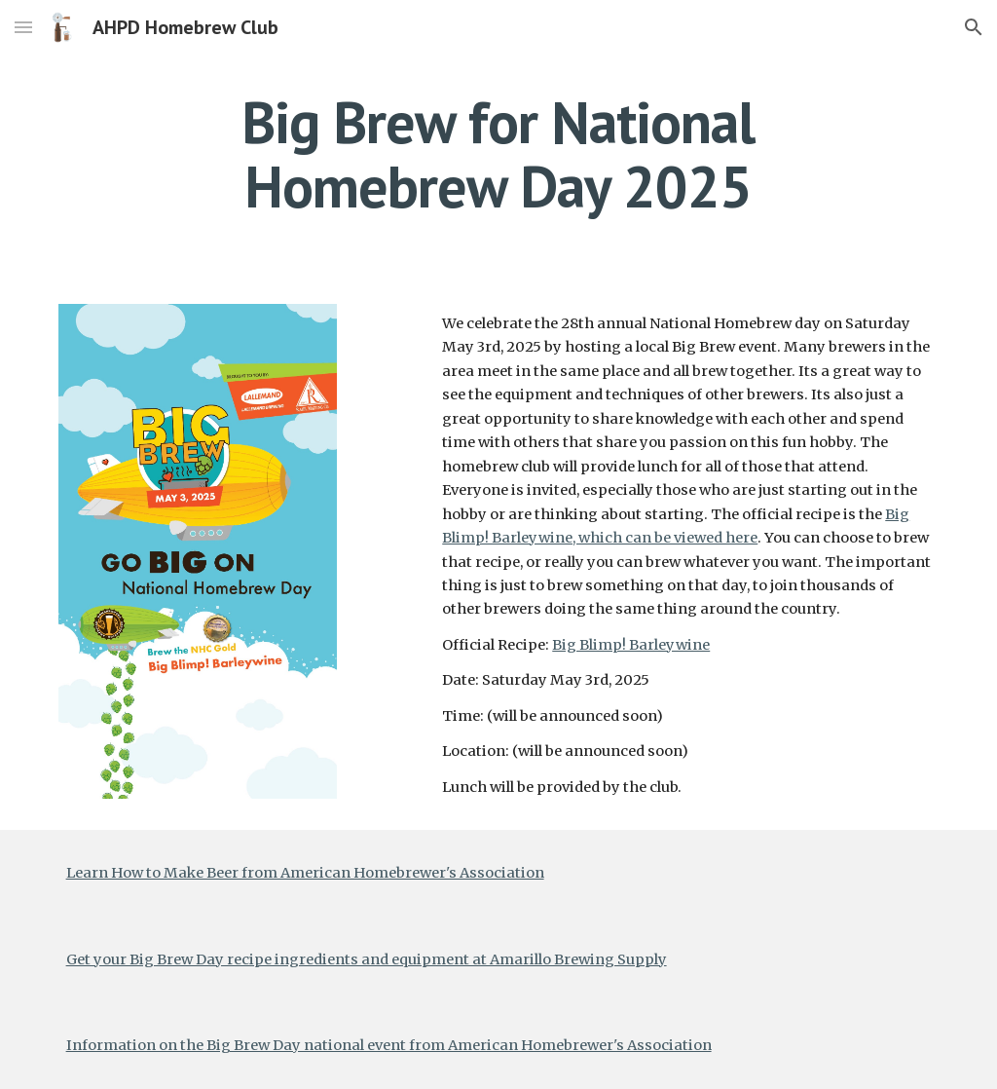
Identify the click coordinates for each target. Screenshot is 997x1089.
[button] (23, 27)
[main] (498, 154)
